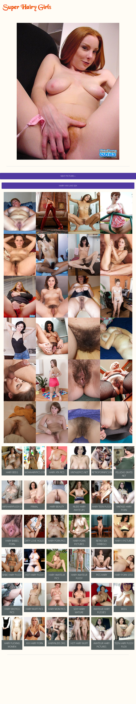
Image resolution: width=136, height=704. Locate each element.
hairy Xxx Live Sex (68, 185)
